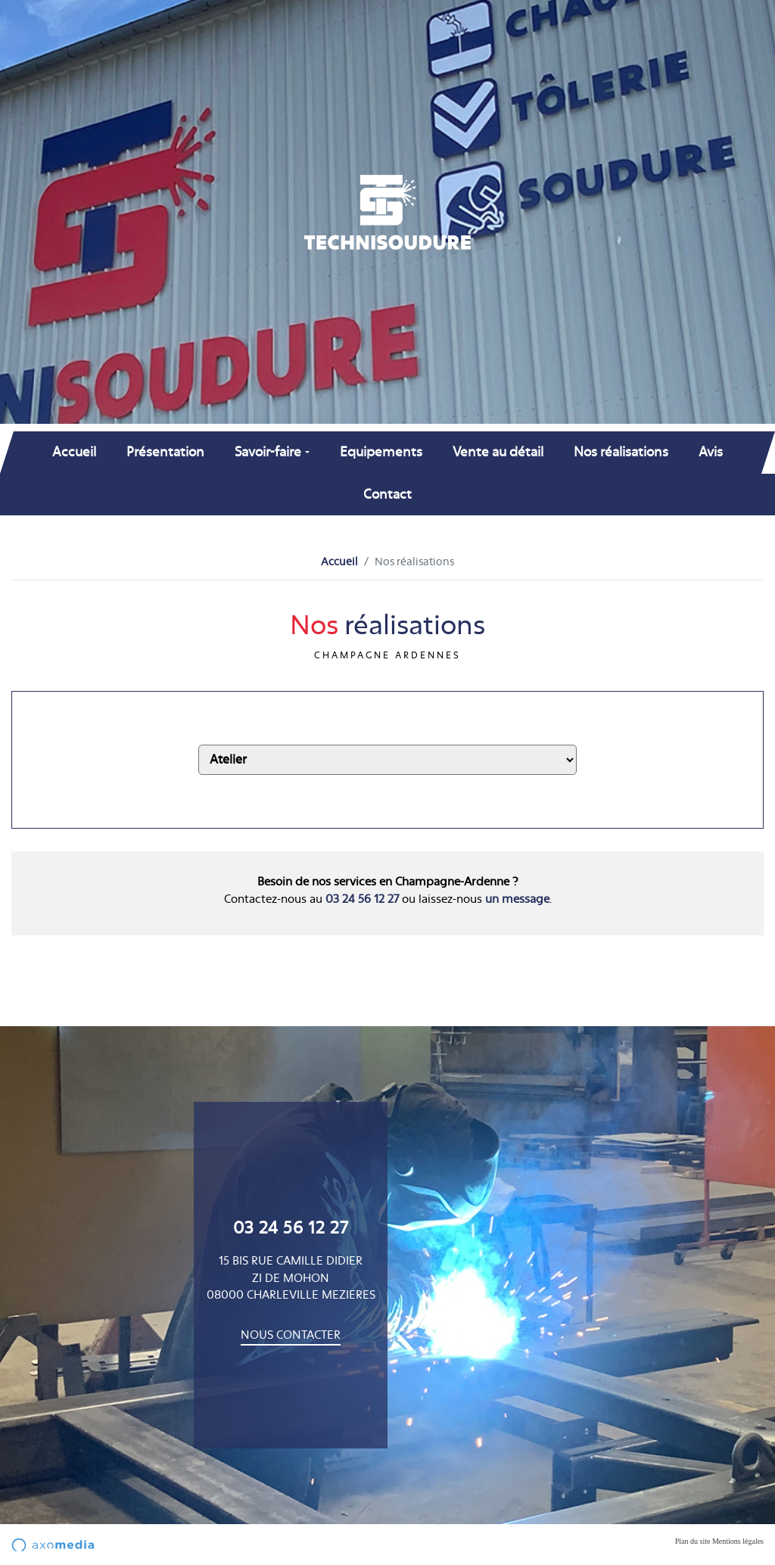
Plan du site (693, 1541)
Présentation (165, 452)
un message (517, 899)
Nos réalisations (621, 452)
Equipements (381, 452)
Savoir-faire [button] (268, 452)
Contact (387, 494)
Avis (711, 452)
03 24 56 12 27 (362, 899)
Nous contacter (291, 1335)
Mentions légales (738, 1541)
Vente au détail (498, 452)
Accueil (74, 452)
